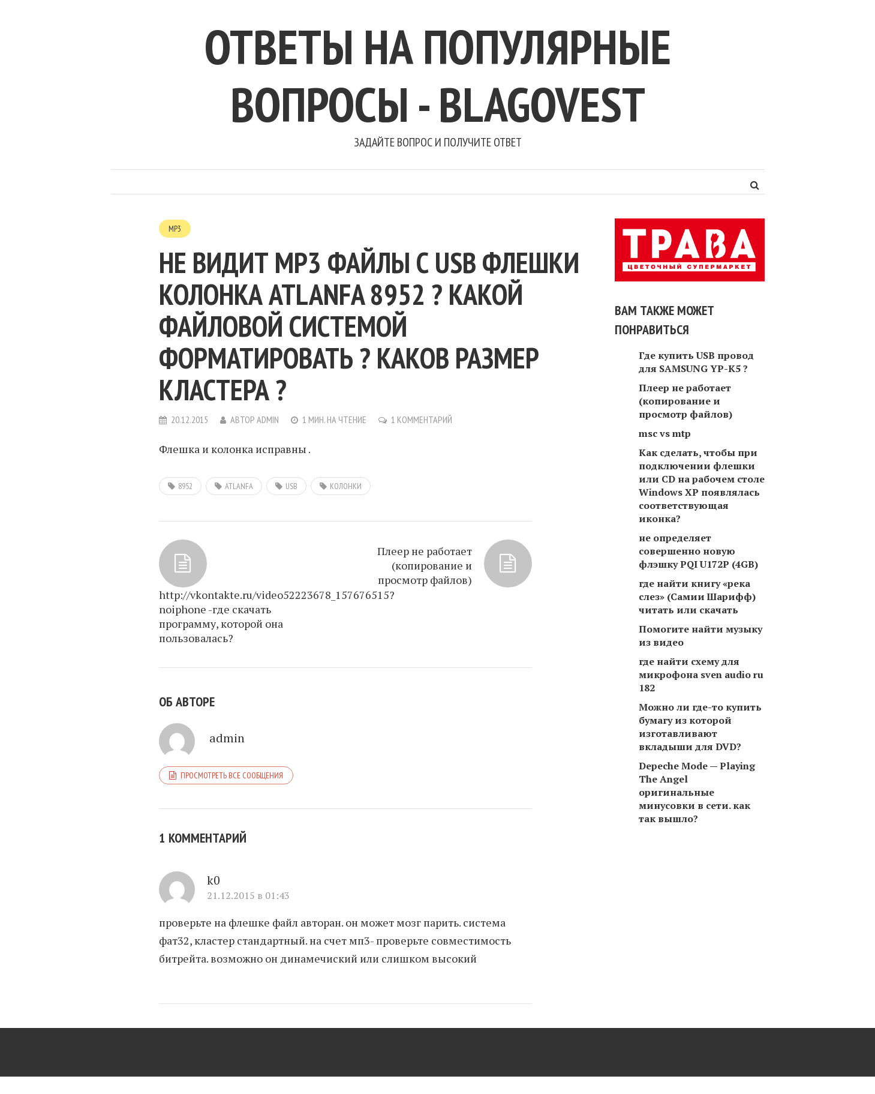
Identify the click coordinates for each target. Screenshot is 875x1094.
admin (268, 419)
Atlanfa (239, 486)
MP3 (175, 228)
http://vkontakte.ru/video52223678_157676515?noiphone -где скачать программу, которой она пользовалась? (243, 616)
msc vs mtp (665, 433)
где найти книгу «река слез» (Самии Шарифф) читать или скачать (697, 596)
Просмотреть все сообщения (232, 775)
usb (291, 486)
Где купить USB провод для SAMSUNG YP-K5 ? (696, 362)
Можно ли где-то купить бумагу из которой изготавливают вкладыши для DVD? (700, 726)
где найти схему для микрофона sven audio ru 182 (701, 674)
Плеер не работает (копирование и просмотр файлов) (424, 565)
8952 (185, 486)
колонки (346, 486)
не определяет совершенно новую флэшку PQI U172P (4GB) (698, 551)
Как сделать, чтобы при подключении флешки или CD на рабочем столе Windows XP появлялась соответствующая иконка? (702, 485)
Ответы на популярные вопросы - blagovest (438, 75)
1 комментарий (421, 419)
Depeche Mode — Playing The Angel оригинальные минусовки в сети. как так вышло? (697, 792)
